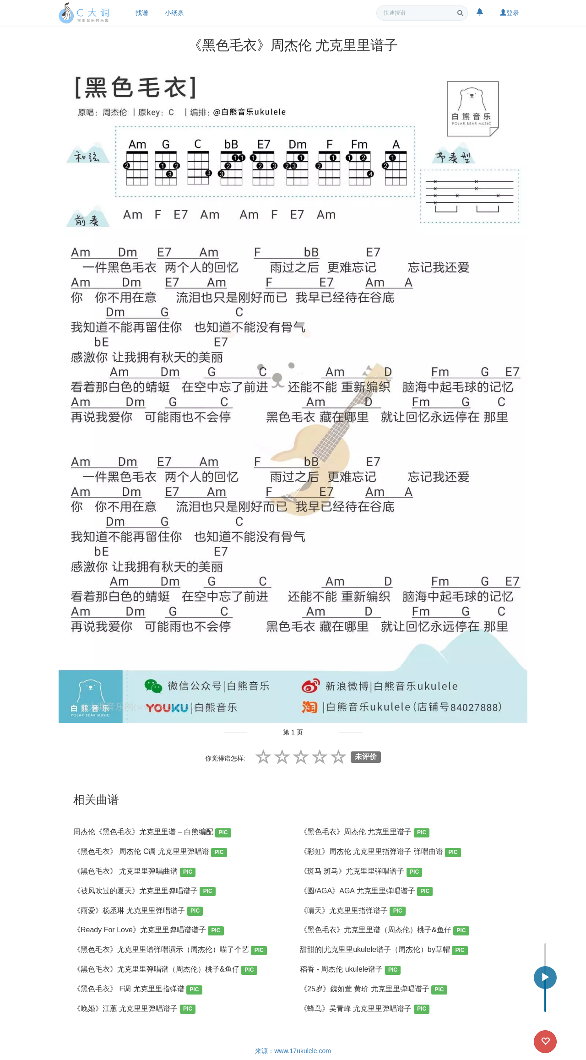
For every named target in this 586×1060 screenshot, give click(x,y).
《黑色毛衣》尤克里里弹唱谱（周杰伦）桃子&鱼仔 (165, 970)
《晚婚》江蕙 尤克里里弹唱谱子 (134, 1009)
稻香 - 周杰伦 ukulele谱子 (350, 970)
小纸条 (174, 12)
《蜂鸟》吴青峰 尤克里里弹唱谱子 (364, 1009)
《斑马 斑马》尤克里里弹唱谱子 (361, 872)
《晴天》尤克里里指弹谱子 (353, 911)
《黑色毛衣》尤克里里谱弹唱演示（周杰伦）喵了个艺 (170, 950)
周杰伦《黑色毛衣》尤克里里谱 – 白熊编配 (152, 832)
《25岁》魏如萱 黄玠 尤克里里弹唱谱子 (373, 990)
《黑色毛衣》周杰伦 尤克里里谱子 (364, 832)
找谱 (142, 12)
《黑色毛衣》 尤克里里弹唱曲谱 (134, 872)
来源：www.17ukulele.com (293, 1051)
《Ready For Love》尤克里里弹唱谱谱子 (148, 930)
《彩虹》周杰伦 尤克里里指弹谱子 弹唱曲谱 (380, 852)
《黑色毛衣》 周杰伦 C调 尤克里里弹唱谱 (150, 852)
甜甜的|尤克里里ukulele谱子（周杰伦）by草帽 (384, 950)
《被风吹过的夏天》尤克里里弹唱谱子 (144, 892)
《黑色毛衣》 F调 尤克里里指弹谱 (137, 990)
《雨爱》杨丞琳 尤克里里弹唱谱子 (138, 911)
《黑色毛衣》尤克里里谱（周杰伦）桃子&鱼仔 (384, 930)
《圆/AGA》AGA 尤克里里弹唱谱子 (366, 892)
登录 (509, 12)
